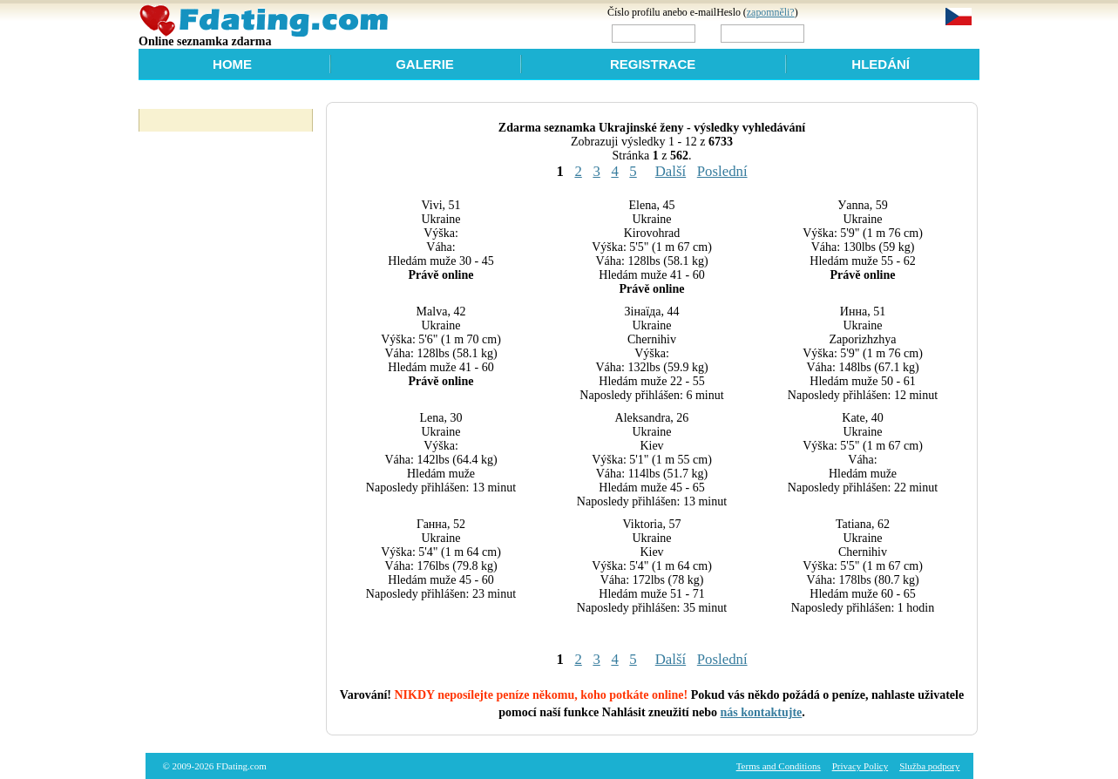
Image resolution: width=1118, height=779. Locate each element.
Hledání (880, 64)
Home (232, 64)
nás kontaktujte (762, 712)
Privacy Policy (860, 766)
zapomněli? (771, 12)
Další (670, 171)
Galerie (425, 64)
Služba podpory (929, 766)
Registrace (652, 64)
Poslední (722, 171)
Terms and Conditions (778, 766)
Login (844, 32)
